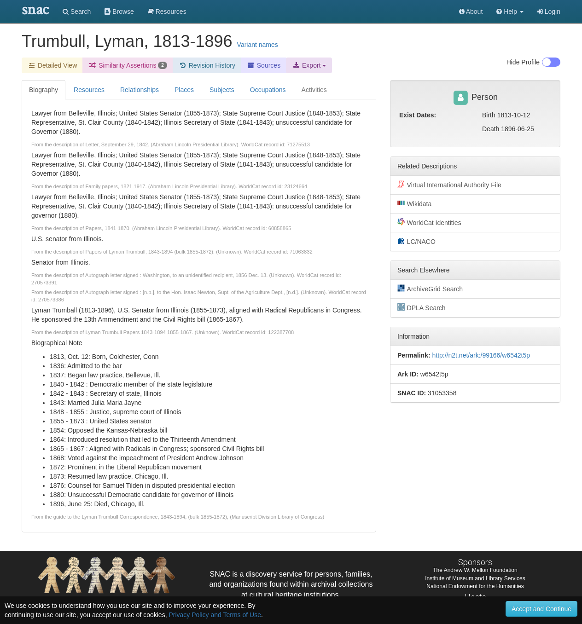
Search (77, 11)
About (471, 11)
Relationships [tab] (139, 89)
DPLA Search (421, 307)
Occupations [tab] (268, 89)
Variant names (257, 44)
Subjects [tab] (222, 89)
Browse (119, 11)
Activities (314, 89)
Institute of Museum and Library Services (475, 578)
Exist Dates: (417, 115)
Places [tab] (184, 89)
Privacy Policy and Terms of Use (215, 614)
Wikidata (414, 203)
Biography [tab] (43, 89)
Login (548, 11)
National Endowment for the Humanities (475, 586)
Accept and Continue (541, 608)
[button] (509, 11)
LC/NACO (416, 241)
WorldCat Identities (429, 222)
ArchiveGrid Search (430, 288)
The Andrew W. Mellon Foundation (475, 570)
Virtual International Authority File (449, 184)
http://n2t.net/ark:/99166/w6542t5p (481, 355)
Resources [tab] (89, 89)
